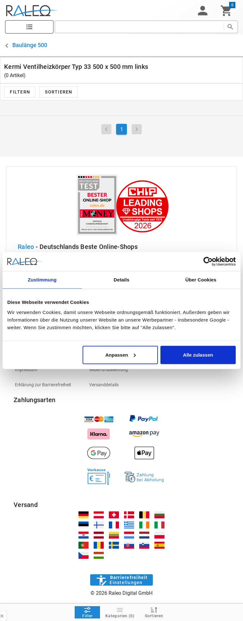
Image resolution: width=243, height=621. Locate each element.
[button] (202, 10)
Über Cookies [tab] (200, 279)
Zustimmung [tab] (42, 279)
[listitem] (47, 369)
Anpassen (120, 354)
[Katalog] (29, 27)
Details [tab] (121, 279)
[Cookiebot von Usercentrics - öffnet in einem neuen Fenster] (208, 261)
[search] (139, 27)
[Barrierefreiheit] (121, 580)
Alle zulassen (198, 354)
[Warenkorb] (226, 10)
